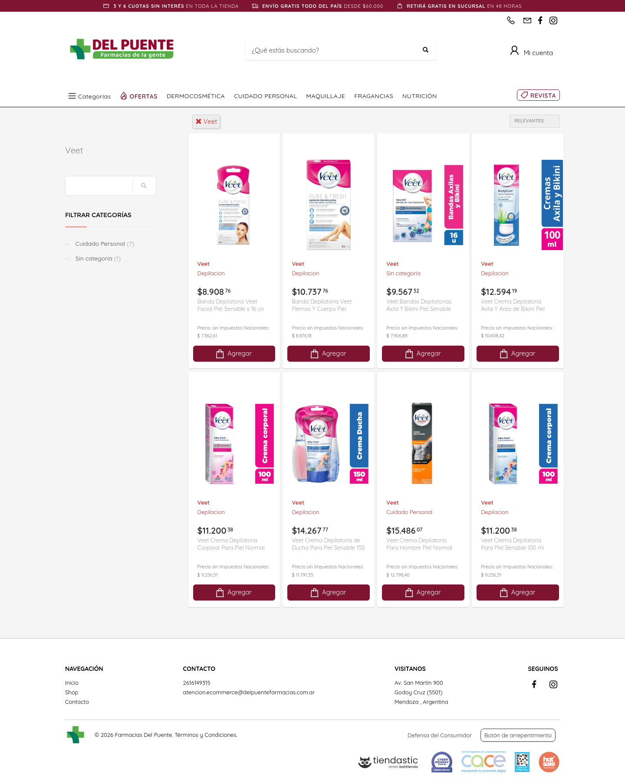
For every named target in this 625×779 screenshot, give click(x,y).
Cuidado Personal (104, 244)
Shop (71, 692)
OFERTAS (144, 95)
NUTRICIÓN (419, 96)
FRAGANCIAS (373, 96)
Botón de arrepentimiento (518, 735)
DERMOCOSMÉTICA (196, 96)
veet (206, 121)
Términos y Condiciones (205, 734)
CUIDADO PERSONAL (265, 96)
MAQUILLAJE (325, 96)
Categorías (94, 95)
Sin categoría (97, 258)
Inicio (72, 682)
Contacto (77, 701)
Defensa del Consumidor (440, 735)
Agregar (233, 353)
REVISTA (543, 95)
